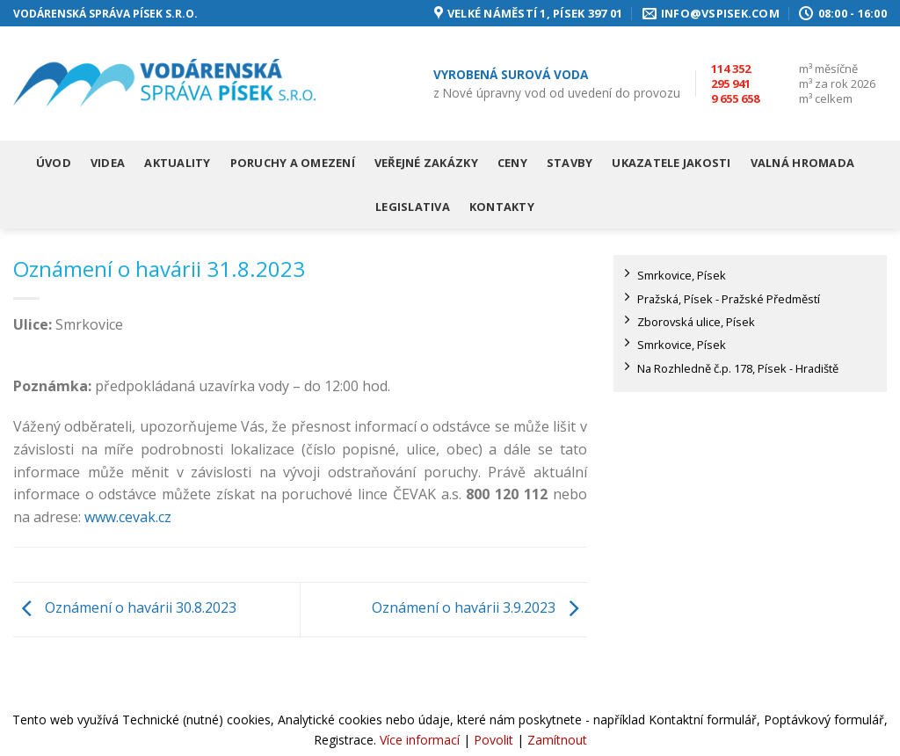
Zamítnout (557, 739)
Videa (108, 163)
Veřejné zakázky (426, 163)
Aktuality (177, 163)
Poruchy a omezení (292, 163)
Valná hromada (802, 163)
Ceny (512, 163)
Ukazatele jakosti (671, 163)
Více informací (420, 739)
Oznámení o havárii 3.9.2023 (479, 608)
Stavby (570, 163)
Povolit (493, 739)
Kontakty (501, 206)
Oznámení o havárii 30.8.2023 (124, 608)
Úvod (53, 163)
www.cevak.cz (127, 517)
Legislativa (412, 206)
